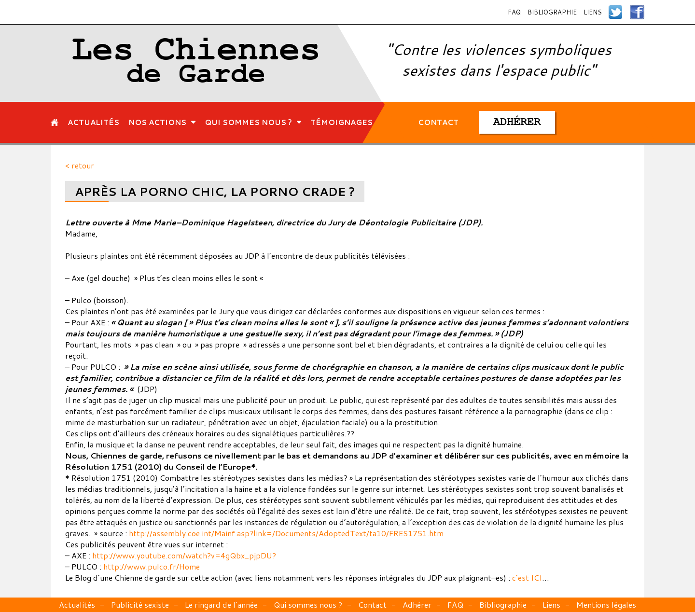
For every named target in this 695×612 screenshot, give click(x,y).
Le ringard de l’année (221, 604)
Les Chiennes (196, 63)
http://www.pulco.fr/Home (151, 566)
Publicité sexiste (140, 604)
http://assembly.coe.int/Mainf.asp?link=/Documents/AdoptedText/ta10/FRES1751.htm (286, 533)
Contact (372, 604)
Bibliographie (552, 12)
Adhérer (417, 604)
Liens (593, 12)
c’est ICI (527, 577)
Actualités (77, 604)
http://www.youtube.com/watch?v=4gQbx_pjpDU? (184, 555)
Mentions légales (606, 604)
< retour (79, 165)
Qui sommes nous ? (308, 604)
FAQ (514, 12)
